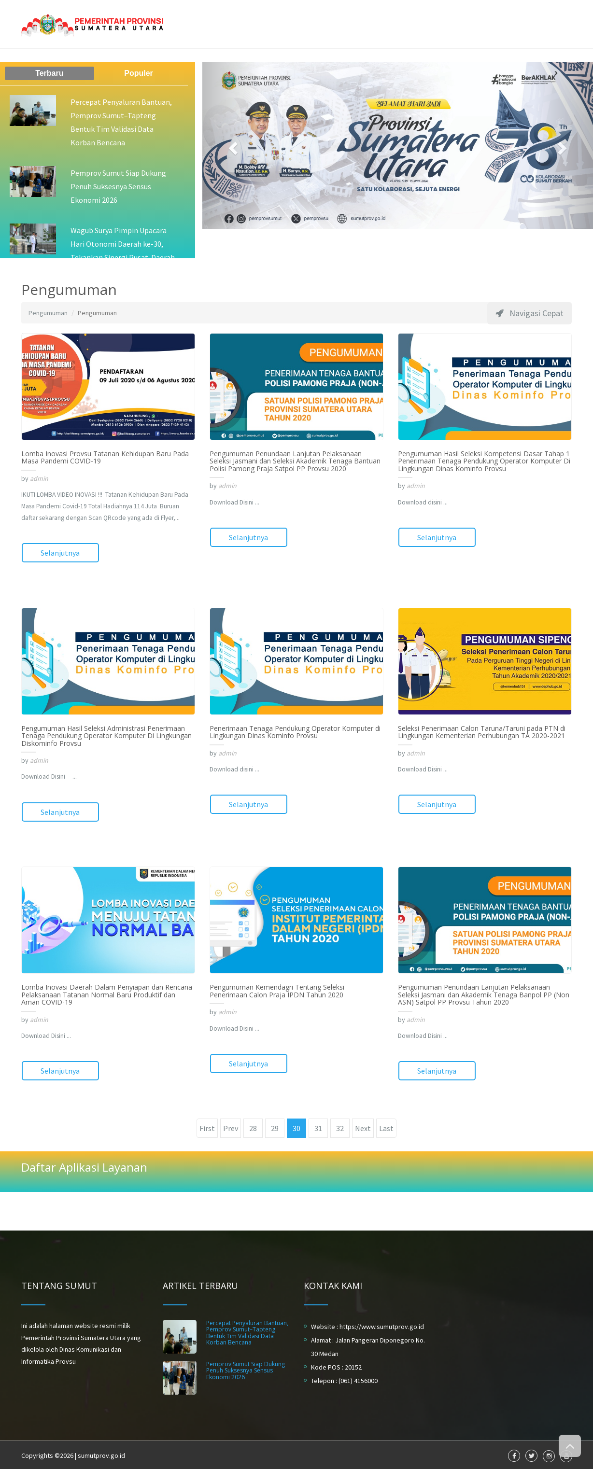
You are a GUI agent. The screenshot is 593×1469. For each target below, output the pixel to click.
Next (363, 1127)
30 (296, 1127)
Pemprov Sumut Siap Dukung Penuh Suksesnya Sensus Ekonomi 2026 (118, 186)
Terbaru (49, 73)
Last (386, 1127)
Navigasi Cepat (529, 313)
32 (340, 1127)
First (207, 1127)
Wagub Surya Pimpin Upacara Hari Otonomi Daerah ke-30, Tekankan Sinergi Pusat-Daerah (123, 243)
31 (318, 1127)
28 (253, 1127)
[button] (231, 145)
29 (275, 1127)
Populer (138, 73)
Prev (230, 1127)
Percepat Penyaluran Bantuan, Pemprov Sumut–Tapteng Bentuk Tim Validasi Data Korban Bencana (247, 1331)
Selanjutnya (60, 553)
